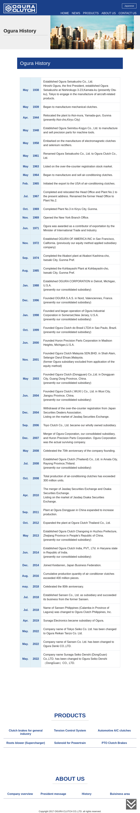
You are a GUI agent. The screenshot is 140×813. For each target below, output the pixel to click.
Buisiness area (120, 793)
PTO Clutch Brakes (114, 742)
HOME (65, 13)
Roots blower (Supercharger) (25, 742)
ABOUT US (109, 13)
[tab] (26, 732)
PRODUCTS (91, 13)
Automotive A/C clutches (114, 730)
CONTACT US (127, 13)
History (86, 793)
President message (53, 793)
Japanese (129, 6)
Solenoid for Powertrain (70, 742)
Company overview (20, 793)
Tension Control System (70, 730)
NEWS (76, 13)
